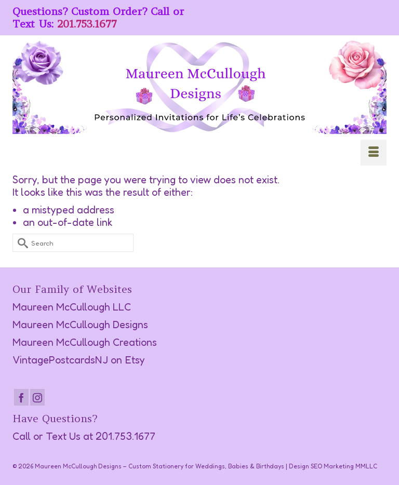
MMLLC (366, 466)
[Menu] (374, 153)
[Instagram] (37, 397)
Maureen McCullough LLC (71, 307)
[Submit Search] (20, 243)
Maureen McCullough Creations (84, 342)
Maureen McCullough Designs (80, 324)
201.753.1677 (87, 23)
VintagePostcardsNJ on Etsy (78, 360)
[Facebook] (21, 397)
